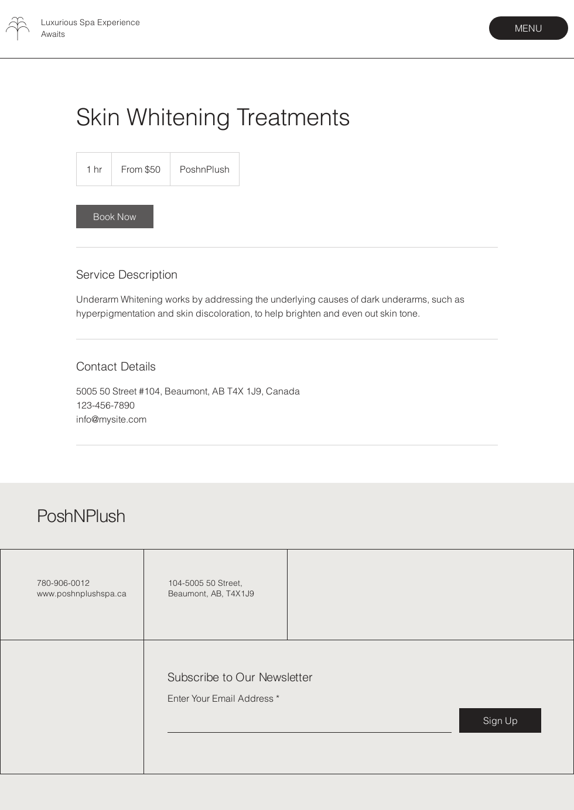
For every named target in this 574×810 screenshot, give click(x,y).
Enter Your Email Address (221, 698)
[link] (114, 216)
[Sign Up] (500, 720)
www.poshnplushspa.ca (82, 593)
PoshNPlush (81, 516)
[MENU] (528, 28)
